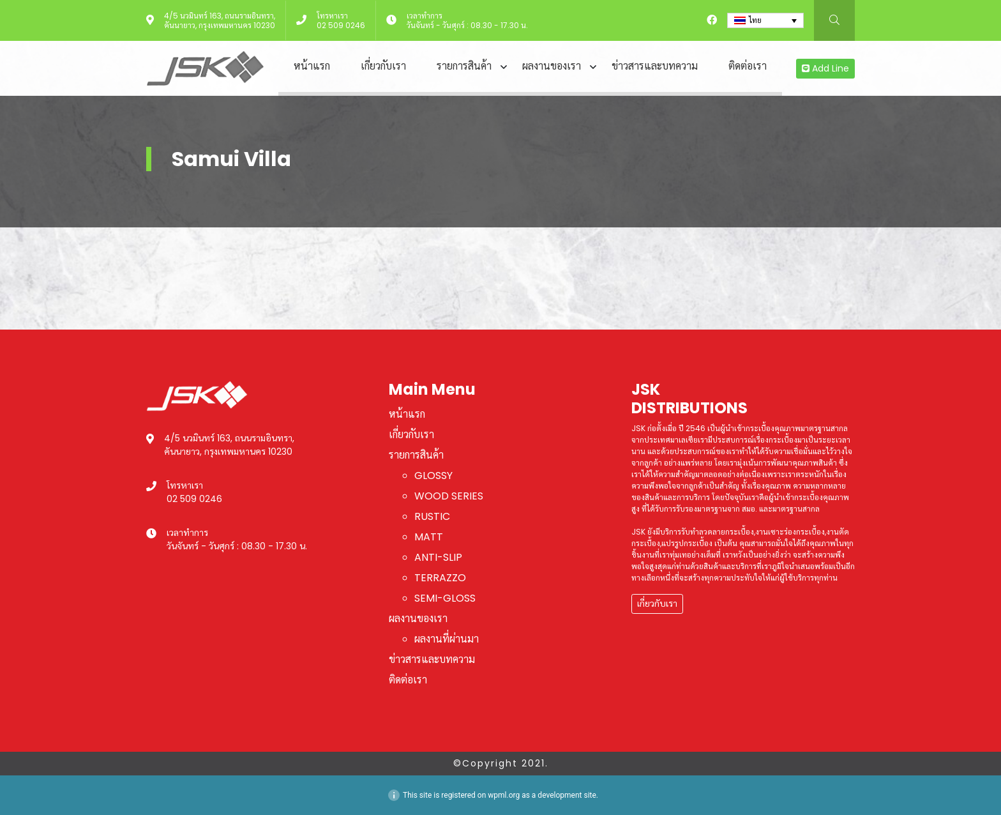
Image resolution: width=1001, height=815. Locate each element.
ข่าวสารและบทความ (655, 66)
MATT (428, 536)
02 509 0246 (341, 25)
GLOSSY (433, 475)
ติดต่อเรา (747, 66)
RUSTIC (432, 516)
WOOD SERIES (448, 496)
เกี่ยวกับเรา (383, 66)
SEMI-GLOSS (445, 598)
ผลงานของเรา (551, 66)
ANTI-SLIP (438, 557)
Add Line (825, 68)
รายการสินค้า (464, 66)
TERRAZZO (440, 577)
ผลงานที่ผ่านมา (446, 639)
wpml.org (504, 795)
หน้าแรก (312, 66)
